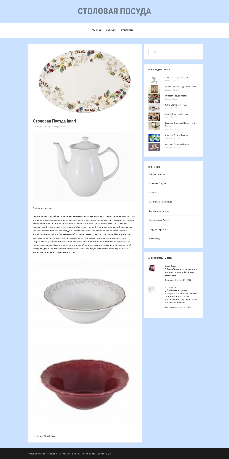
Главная (96, 30)
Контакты (127, 30)
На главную (105, 453)
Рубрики (111, 30)
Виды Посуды (155, 238)
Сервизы (152, 192)
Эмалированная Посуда (160, 202)
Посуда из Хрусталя (158, 229)
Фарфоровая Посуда (158, 211)
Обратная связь (90, 453)
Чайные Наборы (156, 174)
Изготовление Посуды (159, 220)
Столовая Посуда (41, 127)
